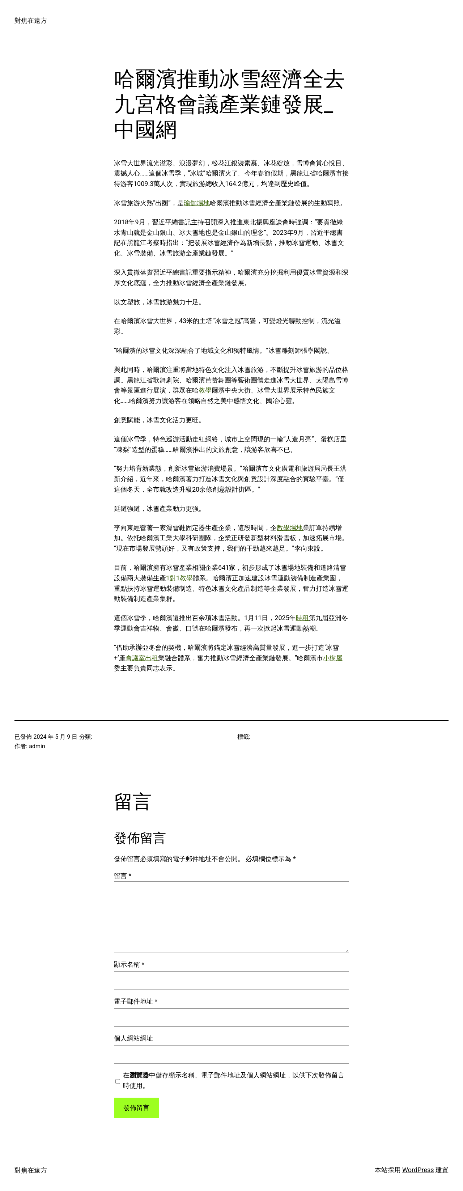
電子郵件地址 (135, 1001)
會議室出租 (142, 658)
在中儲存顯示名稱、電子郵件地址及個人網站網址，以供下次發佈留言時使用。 (233, 1080)
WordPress (418, 1170)
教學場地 (290, 527)
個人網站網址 (133, 1038)
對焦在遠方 (30, 20)
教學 (205, 390)
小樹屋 (333, 658)
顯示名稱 (129, 964)
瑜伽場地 (197, 203)
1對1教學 (179, 578)
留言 (122, 876)
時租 (302, 618)
